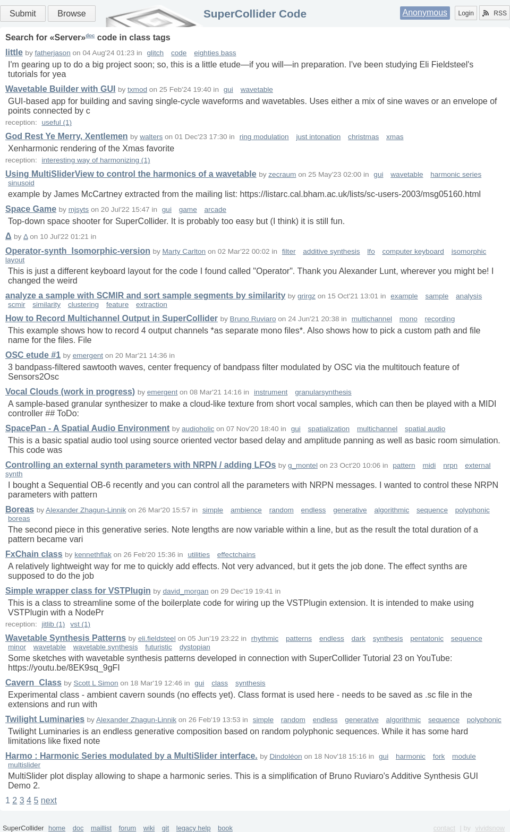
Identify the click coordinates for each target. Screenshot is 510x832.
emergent (88, 355)
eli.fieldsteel (157, 638)
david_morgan (185, 591)
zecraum (282, 174)
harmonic (411, 756)
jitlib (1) (53, 624)
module (464, 756)
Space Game (30, 208)
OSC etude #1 (33, 354)
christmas (363, 137)
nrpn (450, 465)
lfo (371, 251)
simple (212, 510)
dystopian (195, 647)
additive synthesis (331, 251)
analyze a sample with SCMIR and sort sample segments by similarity (145, 295)
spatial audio (425, 429)
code (178, 53)
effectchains (236, 555)
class (219, 683)
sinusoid (21, 183)
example (404, 296)
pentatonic (427, 638)
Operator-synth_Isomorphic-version (77, 250)
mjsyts (79, 209)
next (49, 800)
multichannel (372, 319)
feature (117, 304)
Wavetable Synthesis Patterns (65, 637)
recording (440, 319)
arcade (216, 209)
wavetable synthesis (105, 647)
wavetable (257, 89)
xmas (394, 137)
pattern (404, 465)
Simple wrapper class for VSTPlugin (78, 590)
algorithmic (391, 510)
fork (439, 756)
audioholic (198, 429)
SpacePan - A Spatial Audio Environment (87, 428)
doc (90, 35)
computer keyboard (413, 251)
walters (151, 137)
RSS (494, 13)
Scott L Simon (95, 683)
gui (228, 89)
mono (409, 319)
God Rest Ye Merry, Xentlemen (66, 136)
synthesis (388, 638)
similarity (46, 304)
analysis (469, 296)
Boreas (19, 509)
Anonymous (425, 12)
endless (313, 510)
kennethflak (93, 555)
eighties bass (215, 53)
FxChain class (34, 554)
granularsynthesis (323, 392)
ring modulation (264, 137)
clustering (83, 304)
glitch (155, 53)
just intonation (318, 137)
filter (289, 251)
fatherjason (52, 53)
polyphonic (472, 510)
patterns (299, 638)
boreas (19, 518)
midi (429, 465)
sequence (432, 510)
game (188, 209)
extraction (151, 304)
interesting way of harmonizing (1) (95, 160)
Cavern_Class (33, 682)
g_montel (303, 465)
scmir (16, 304)
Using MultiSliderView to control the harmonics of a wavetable (131, 173)
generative (350, 510)
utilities (199, 555)
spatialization (329, 429)
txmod (137, 89)
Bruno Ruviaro (253, 319)
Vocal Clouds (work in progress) (70, 391)
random (281, 510)
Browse (71, 13)
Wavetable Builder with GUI (60, 88)
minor (17, 647)
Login (465, 13)
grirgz (307, 296)
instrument (270, 392)
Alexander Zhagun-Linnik (86, 510)
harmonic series (455, 174)
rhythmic (264, 638)
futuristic (158, 647)
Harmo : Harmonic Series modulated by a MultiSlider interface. (131, 755)
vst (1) (80, 624)
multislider (24, 765)
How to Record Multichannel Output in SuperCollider (111, 318)
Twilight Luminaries (44, 719)
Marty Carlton (184, 251)
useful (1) (56, 122)
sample (436, 296)
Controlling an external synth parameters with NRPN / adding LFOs (140, 464)
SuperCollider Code (255, 13)
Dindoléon (285, 756)
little (14, 52)
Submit (23, 13)
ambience (246, 510)
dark (359, 638)
